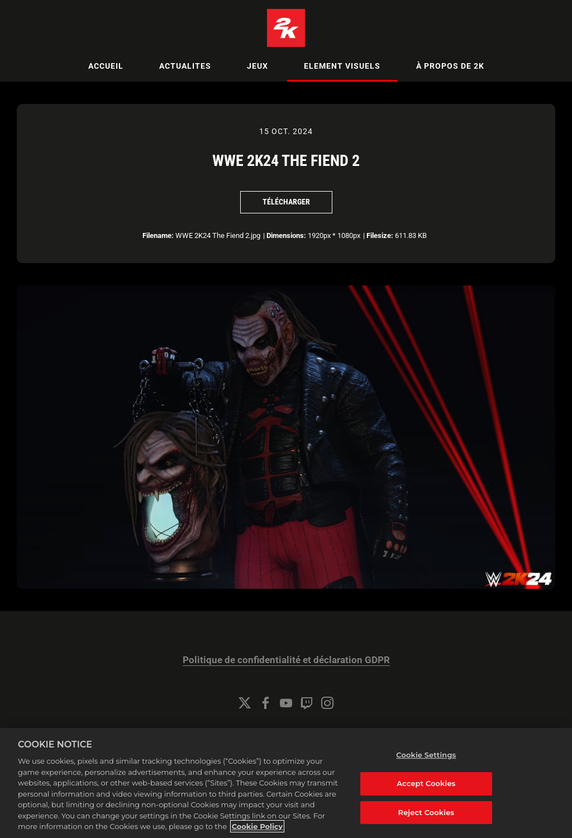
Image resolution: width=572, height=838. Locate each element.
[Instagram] (327, 703)
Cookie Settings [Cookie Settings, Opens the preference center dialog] (426, 781)
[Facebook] (265, 703)
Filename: (158, 235)
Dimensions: (286, 235)
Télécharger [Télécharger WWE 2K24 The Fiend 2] (286, 201)
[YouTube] (286, 703)
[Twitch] (307, 703)
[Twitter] (245, 703)
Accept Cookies (426, 808)
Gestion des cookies (286, 733)
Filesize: (379, 235)
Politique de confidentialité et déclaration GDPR (286, 660)
